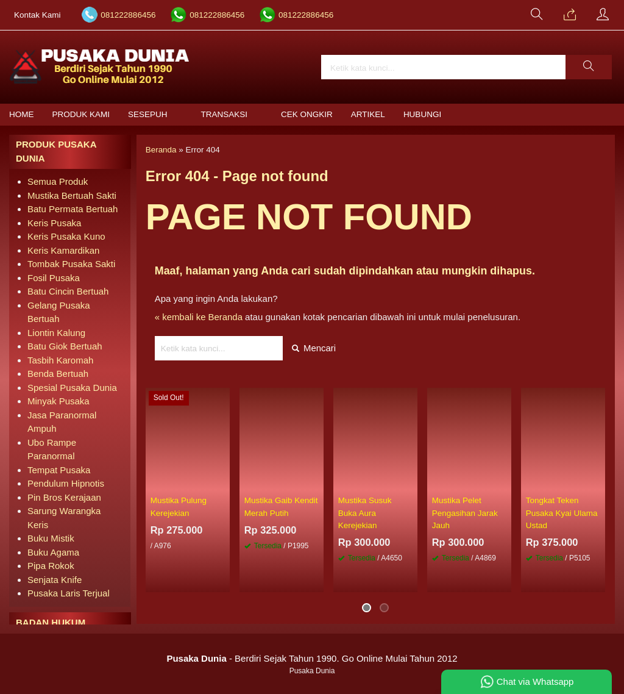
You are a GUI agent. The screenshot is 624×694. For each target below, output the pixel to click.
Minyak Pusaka (58, 401)
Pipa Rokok (50, 565)
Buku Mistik (50, 538)
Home (21, 114)
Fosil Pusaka (53, 278)
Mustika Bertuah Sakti (71, 195)
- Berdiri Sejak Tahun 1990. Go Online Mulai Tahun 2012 (311, 658)
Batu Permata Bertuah (72, 209)
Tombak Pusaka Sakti (71, 264)
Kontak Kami (37, 15)
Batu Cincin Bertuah (67, 291)
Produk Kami (81, 114)
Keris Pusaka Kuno (66, 236)
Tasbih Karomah (60, 360)
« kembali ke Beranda (199, 317)
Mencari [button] (314, 348)
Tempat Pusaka (58, 470)
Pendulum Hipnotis (65, 483)
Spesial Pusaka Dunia (72, 387)
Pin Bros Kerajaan (64, 497)
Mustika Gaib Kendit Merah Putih (281, 507)
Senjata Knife (54, 579)
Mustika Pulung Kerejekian (179, 507)
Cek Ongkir (307, 114)
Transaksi (224, 114)
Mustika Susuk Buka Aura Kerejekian (365, 513)
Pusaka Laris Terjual (68, 593)
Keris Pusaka (54, 223)
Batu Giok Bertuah (64, 346)
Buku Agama (53, 552)
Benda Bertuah (57, 373)
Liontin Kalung (56, 332)
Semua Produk (57, 181)
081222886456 (128, 15)
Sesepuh (148, 114)
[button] (589, 67)
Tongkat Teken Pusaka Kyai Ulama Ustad (562, 513)
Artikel (368, 114)
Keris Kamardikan (63, 250)
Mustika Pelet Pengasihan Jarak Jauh (465, 513)
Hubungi (422, 114)
